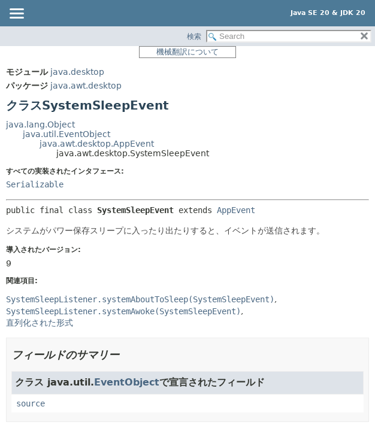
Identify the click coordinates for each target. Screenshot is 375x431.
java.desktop (77, 72)
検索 (194, 36)
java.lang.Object (40, 124)
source (30, 403)
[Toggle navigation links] (16, 14)
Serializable (34, 184)
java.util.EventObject (66, 134)
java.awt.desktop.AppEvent (97, 143)
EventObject (126, 382)
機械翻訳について (187, 51)
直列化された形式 (39, 322)
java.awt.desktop (86, 85)
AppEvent (236, 210)
